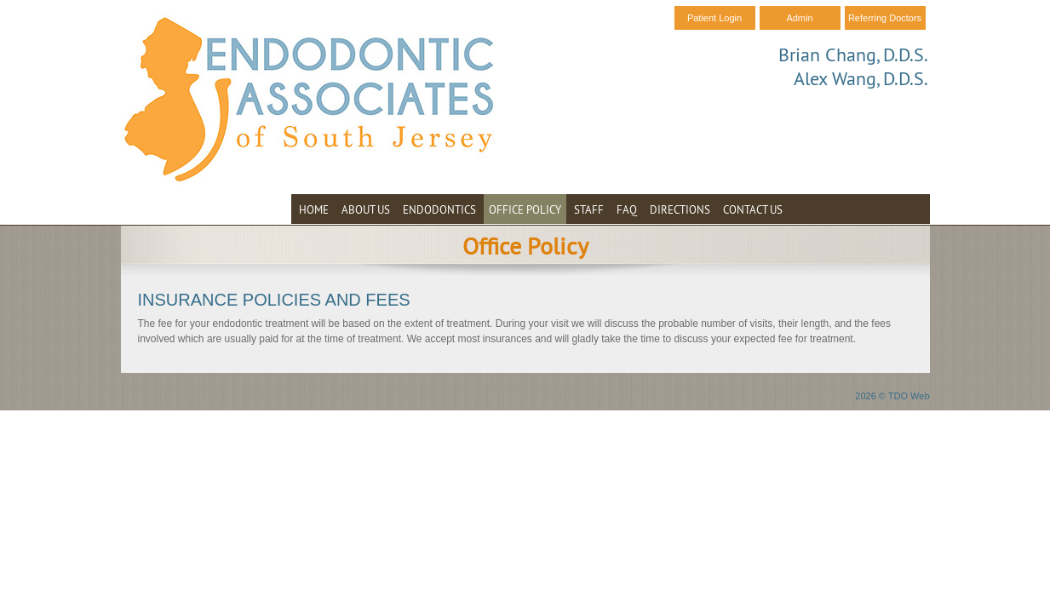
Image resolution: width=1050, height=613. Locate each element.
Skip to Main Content (47, 6)
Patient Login (714, 18)
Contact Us (753, 209)
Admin (799, 18)
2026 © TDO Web (892, 396)
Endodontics (439, 209)
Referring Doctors (884, 18)
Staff (589, 209)
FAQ (627, 209)
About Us (365, 209)
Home (314, 209)
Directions (680, 209)
